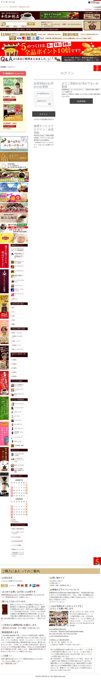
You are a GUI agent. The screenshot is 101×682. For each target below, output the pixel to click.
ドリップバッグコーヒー (17, 281)
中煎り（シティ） (16, 341)
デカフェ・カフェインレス (17, 289)
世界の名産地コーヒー (17, 276)
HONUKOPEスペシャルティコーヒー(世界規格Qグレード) (17, 256)
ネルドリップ (16, 412)
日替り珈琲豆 (20, 29)
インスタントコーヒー (17, 389)
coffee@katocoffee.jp (61, 636)
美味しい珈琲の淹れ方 (18, 528)
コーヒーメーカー (17, 408)
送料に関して (55, 583)
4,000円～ (14, 372)
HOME (3, 67)
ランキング (11, 29)
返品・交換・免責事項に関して (61, 585)
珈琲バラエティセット (17, 394)
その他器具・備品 (17, 445)
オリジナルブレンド (17, 271)
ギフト (14, 299)
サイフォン (15, 416)
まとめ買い (44, 24)
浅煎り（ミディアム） (18, 349)
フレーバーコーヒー (17, 294)
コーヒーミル (16, 420)
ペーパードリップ (17, 403)
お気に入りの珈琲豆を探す (49, 29)
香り (13, 307)
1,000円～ (14, 360)
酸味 (13, 324)
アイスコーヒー (48, 26)
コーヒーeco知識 (16, 545)
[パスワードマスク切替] (48, 104)
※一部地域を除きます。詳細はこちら (16, 597)
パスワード (42, 101)
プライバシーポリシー (58, 602)
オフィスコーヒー (17, 428)
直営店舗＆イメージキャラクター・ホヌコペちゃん (18, 554)
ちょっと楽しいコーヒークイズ (18, 532)
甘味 (13, 316)
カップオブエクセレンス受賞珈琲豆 (17, 249)
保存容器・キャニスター (17, 432)
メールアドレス (43, 93)
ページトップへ (98, 563)
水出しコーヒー (16, 441)
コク (13, 312)
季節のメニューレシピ (18, 549)
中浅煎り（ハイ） (16, 345)
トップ (4, 29)
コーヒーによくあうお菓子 (17, 454)
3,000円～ (14, 368)
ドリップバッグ (55, 24)
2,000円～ (14, 364)
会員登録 (98, 9)
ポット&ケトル (16, 424)
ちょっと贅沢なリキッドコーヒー (17, 385)
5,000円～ (14, 376)
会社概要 (98, 7)
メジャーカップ (16, 437)
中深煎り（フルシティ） (17, 337)
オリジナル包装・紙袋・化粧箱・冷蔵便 (17, 470)
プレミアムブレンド (17, 266)
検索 (31, 23)
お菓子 (64, 24)
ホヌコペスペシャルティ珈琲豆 (17, 262)
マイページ (36, 29)
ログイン (90, 9)
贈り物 (28, 29)
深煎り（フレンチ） (17, 333)
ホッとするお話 (16, 537)
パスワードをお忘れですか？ (44, 119)
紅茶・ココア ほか (17, 465)
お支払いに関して (57, 581)
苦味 (13, 320)
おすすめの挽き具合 (17, 541)
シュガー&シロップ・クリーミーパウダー (17, 460)
